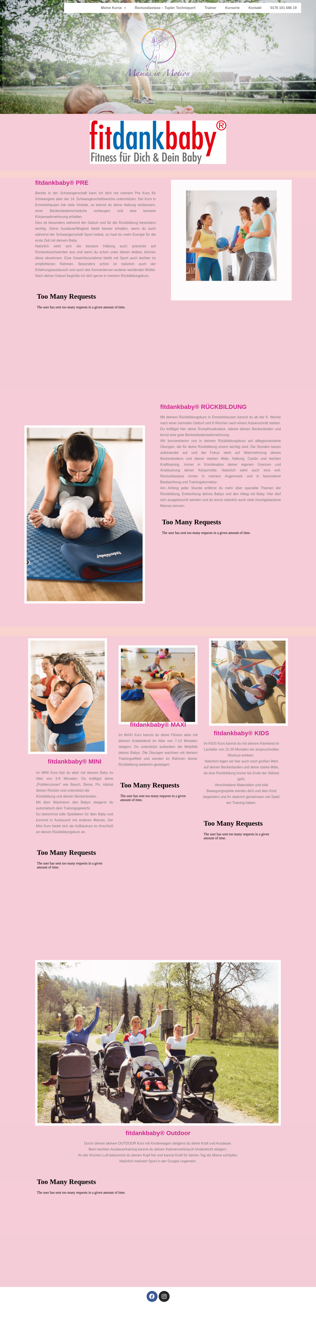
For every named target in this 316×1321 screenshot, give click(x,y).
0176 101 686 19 (283, 8)
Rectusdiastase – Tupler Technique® (165, 8)
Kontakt (255, 8)
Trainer (210, 8)
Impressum (130, 1313)
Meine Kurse (113, 8)
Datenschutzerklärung (161, 1313)
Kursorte (232, 8)
